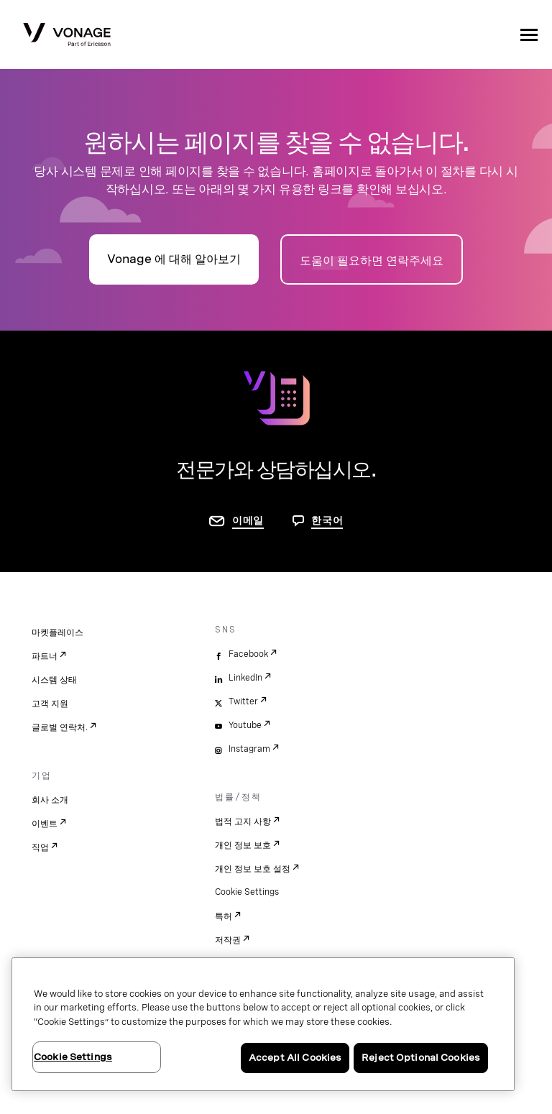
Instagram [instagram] (249, 749)
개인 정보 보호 (243, 845)
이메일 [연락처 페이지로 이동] (248, 520)
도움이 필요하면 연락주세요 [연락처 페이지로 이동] (371, 260)
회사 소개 (50, 800)
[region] (263, 1024)
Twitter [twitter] (243, 701)
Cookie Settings (247, 892)
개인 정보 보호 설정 (252, 869)
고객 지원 (50, 704)
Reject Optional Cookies (421, 1057)
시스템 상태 (54, 680)
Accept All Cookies (295, 1057)
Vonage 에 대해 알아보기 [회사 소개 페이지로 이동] (174, 259)
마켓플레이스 (57, 632)
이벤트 (45, 824)
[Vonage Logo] (66, 36)
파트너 (45, 656)
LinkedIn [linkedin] (245, 678)
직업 (40, 847)
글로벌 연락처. (60, 727)
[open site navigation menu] (529, 34)
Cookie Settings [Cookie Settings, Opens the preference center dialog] (73, 1056)
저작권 (228, 940)
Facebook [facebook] (248, 654)
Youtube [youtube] (245, 725)
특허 (223, 916)
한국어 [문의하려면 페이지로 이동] (327, 520)
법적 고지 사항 (243, 821)
